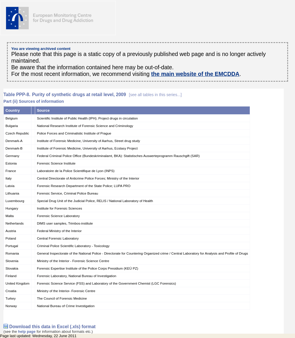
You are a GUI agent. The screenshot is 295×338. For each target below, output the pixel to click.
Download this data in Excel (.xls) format (52, 326)
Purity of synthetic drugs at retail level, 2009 (106, 94)
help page (27, 331)
